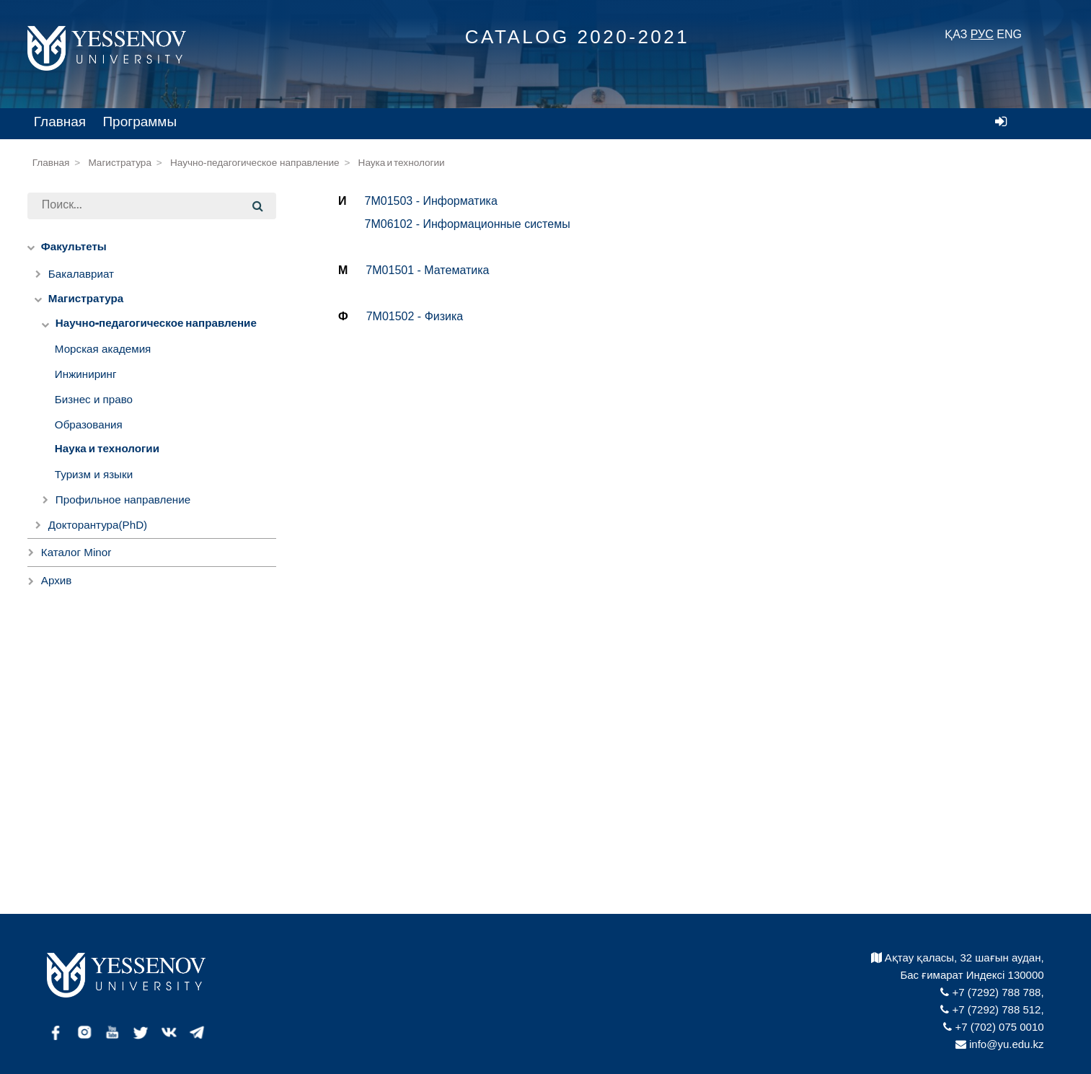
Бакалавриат (81, 274)
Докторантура (97, 525)
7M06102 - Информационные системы (467, 224)
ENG (1009, 34)
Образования (89, 424)
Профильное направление (123, 499)
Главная (60, 121)
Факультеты (74, 247)
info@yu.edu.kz (999, 1044)
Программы (139, 121)
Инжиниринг (86, 374)
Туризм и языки (94, 474)
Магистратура (119, 162)
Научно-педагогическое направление (255, 162)
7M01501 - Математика (427, 270)
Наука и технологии (401, 163)
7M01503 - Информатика (431, 201)
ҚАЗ (956, 34)
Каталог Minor (76, 552)
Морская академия (103, 349)
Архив (56, 580)
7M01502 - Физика (415, 316)
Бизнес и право (94, 399)
